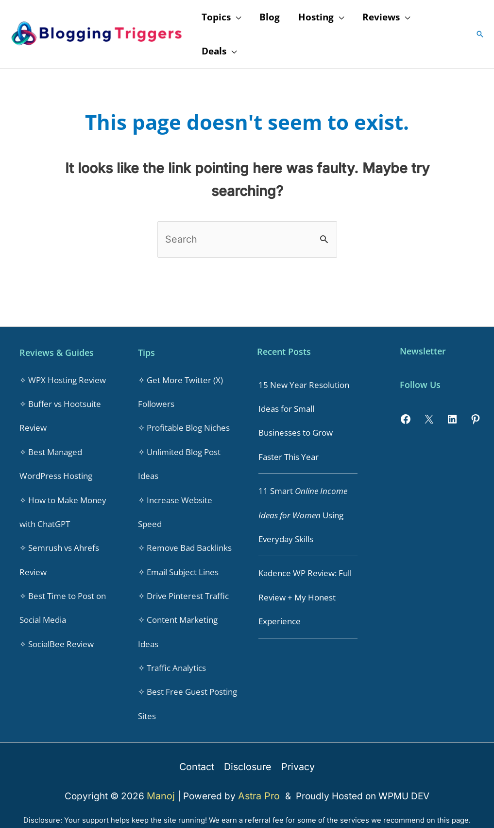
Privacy (296, 752)
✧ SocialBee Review (56, 632)
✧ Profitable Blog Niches (184, 424)
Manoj (163, 780)
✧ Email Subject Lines (178, 563)
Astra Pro (259, 780)
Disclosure (247, 752)
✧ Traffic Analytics (172, 655)
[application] (236, 17)
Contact (198, 752)
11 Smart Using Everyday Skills (302, 509)
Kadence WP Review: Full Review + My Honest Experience (305, 588)
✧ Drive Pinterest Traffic (183, 586)
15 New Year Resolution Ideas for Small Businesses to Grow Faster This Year (303, 418)
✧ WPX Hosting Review (62, 378)
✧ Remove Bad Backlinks (185, 540)
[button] (480, 34)
